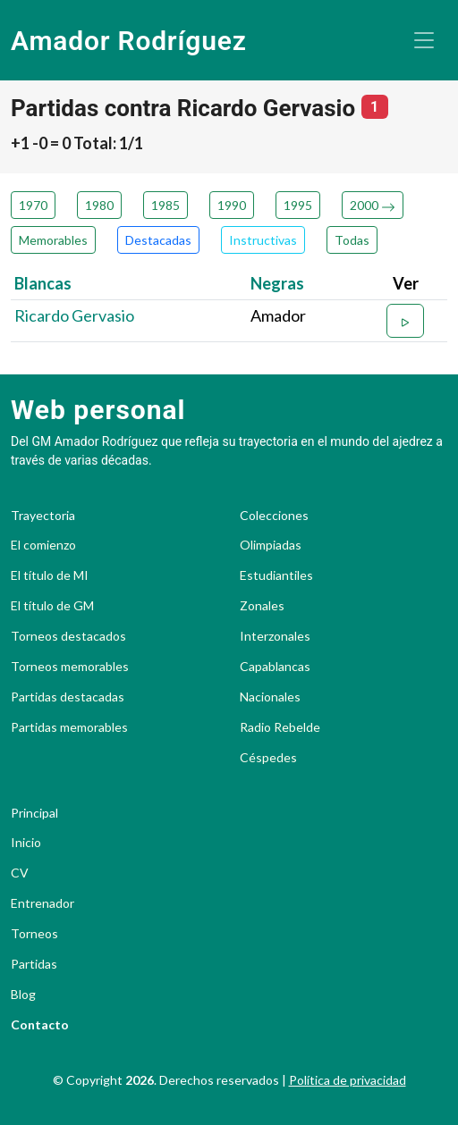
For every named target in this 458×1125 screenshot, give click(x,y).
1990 (231, 205)
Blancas (43, 283)
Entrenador (42, 903)
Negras (277, 283)
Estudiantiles (276, 575)
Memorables (53, 240)
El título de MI (50, 575)
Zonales (262, 606)
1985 (165, 205)
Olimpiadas (270, 545)
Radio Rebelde (280, 727)
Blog (23, 994)
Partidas (34, 964)
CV (20, 873)
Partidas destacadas (67, 697)
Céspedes (268, 757)
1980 (99, 205)
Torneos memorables (70, 666)
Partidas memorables (69, 727)
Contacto (40, 1025)
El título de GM (52, 606)
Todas (352, 240)
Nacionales (270, 697)
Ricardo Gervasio (74, 315)
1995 (298, 205)
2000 (372, 205)
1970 (33, 205)
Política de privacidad (347, 1079)
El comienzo (43, 545)
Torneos (34, 934)
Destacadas (158, 240)
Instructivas (263, 240)
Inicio (26, 842)
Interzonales (275, 636)
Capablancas (275, 666)
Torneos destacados (68, 636)
